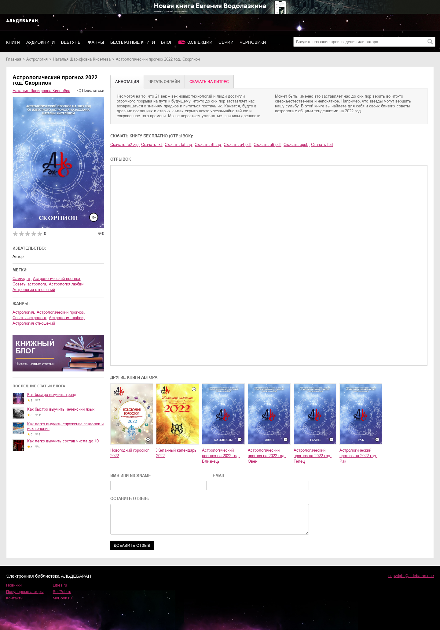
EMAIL (219, 475)
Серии (225, 42)
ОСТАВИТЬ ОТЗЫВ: (129, 498)
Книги (13, 42)
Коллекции (199, 42)
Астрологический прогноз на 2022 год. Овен (267, 456)
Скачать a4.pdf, (238, 144)
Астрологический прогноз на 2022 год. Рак (358, 456)
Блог (166, 42)
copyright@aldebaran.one (411, 575)
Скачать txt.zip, (179, 144)
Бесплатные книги (132, 42)
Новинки (14, 585)
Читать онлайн (164, 82)
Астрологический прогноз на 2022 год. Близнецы (221, 456)
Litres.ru (60, 585)
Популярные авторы (25, 591)
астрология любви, (67, 284)
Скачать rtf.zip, (208, 144)
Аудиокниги (40, 42)
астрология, (24, 312)
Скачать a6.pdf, (268, 144)
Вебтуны (71, 42)
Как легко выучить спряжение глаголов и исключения (65, 426)
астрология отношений (34, 289)
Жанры (96, 42)
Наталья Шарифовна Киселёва (82, 59)
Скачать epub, (297, 144)
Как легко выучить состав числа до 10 (63, 441)
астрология (37, 59)
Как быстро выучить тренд (51, 394)
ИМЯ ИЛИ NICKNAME (130, 475)
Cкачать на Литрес (209, 82)
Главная (13, 59)
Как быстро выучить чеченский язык (60, 409)
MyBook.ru (62, 598)
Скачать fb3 (322, 144)
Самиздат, (22, 278)
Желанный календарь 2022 (176, 453)
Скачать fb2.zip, (125, 144)
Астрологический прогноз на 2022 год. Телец (313, 456)
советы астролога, (30, 284)
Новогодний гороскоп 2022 (129, 453)
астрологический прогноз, (57, 278)
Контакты (14, 598)
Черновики (253, 42)
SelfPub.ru (62, 591)
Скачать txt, (152, 144)
